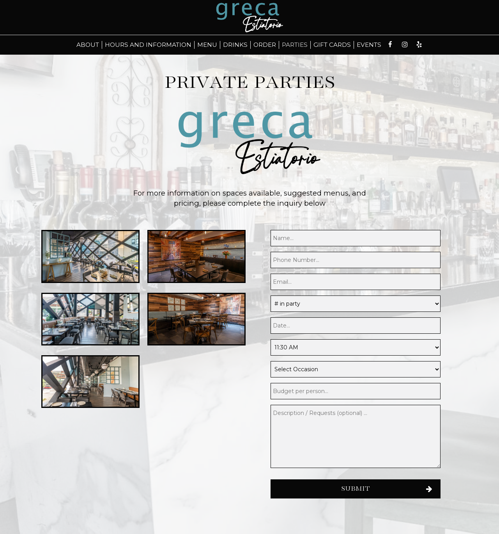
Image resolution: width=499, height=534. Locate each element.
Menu (207, 44)
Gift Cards (332, 44)
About (87, 44)
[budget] (356, 391)
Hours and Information (148, 44)
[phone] (356, 260)
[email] (356, 282)
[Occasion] (356, 369)
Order (264, 44)
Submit (356, 489)
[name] (356, 238)
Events (369, 44)
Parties (295, 44)
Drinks (235, 44)
